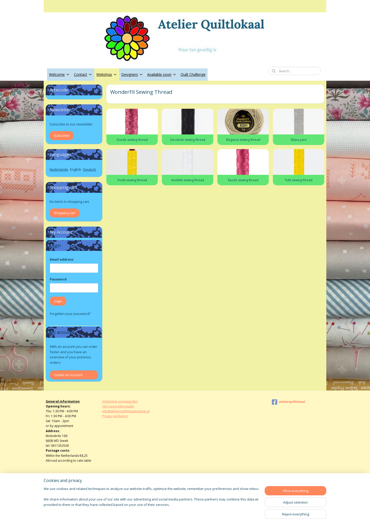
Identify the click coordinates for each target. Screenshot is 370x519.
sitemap (167, 510)
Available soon (162, 74)
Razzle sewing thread (243, 180)
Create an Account (68, 374)
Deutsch (89, 169)
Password (58, 279)
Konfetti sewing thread (187, 180)
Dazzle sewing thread (131, 140)
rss (178, 510)
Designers (132, 74)
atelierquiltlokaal (288, 402)
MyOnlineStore (244, 510)
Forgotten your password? (70, 313)
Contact (83, 74)
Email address (61, 259)
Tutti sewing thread (298, 180)
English (75, 169)
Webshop (106, 74)
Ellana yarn (298, 140)
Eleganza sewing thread (243, 140)
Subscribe (61, 135)
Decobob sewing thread (187, 140)
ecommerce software (199, 510)
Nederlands (59, 169)
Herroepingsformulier (118, 406)
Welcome (59, 74)
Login (58, 301)
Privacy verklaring (115, 416)
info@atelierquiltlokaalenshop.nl (126, 411)
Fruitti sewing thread (132, 180)
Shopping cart (64, 213)
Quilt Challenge (193, 74)
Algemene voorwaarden (119, 401)
